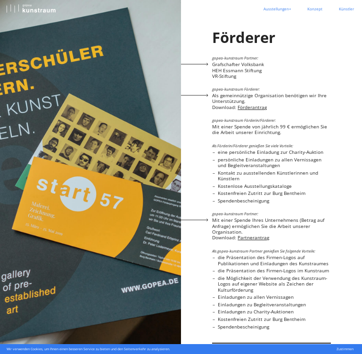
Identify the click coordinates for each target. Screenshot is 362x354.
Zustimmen (345, 349)
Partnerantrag (253, 237)
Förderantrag (252, 107)
